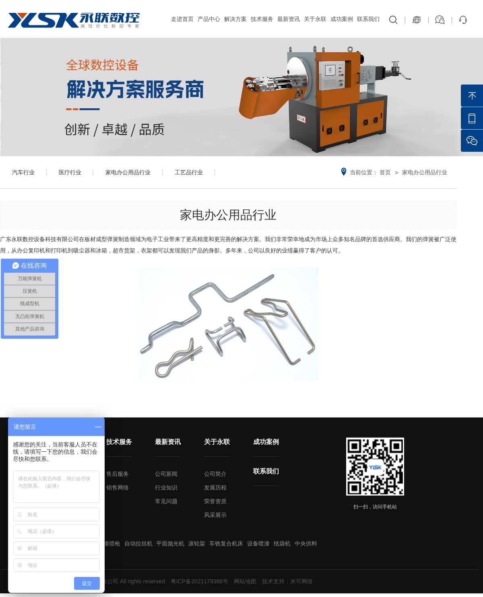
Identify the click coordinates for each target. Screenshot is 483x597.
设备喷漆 (258, 543)
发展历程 (215, 487)
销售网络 (117, 487)
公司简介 (215, 474)
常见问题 (166, 501)
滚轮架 (196, 543)
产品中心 (209, 19)
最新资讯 (288, 19)
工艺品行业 (189, 172)
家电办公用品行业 (128, 172)
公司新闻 (166, 474)
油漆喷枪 (109, 543)
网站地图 (245, 581)
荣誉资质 (215, 501)
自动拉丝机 (138, 543)
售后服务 (117, 474)
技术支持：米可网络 (287, 581)
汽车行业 (23, 172)
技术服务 (262, 19)
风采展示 (215, 515)
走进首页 (182, 19)
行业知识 (166, 487)
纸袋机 (282, 543)
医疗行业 (70, 172)
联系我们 (368, 19)
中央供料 (306, 543)
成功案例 (341, 19)
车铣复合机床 (226, 543)
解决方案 (235, 19)
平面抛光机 (170, 543)
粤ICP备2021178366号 (199, 581)
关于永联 (315, 19)
